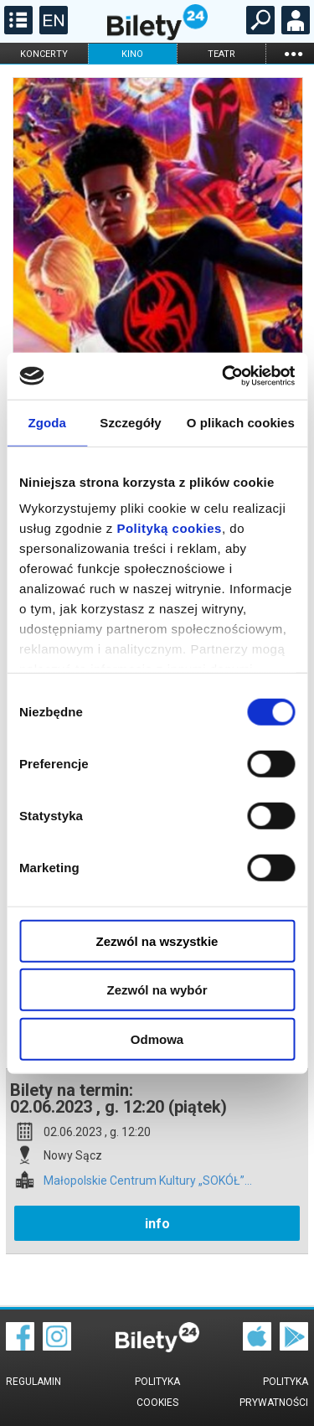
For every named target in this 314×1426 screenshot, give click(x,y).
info (157, 1224)
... (293, 53)
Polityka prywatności (273, 1392)
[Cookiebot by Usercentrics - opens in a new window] (223, 376)
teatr (221, 54)
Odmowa (157, 1038)
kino (132, 54)
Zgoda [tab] (47, 422)
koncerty (44, 54)
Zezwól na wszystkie (157, 940)
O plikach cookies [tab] (241, 422)
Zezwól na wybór (156, 990)
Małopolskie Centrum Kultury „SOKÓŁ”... (148, 1181)
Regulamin (33, 1381)
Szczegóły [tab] (130, 422)
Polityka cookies (157, 1392)
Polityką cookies (169, 528)
